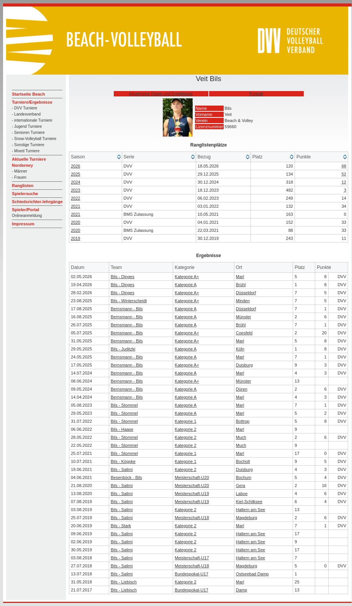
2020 (75, 222)
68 (344, 166)
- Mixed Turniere (25, 151)
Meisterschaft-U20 (192, 477)
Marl (240, 276)
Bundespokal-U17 (191, 574)
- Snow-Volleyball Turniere (34, 139)
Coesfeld (244, 333)
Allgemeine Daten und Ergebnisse (161, 93)
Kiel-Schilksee (249, 501)
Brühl (241, 284)
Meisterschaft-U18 (192, 517)
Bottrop (242, 421)
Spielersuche (25, 193)
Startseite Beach (28, 94)
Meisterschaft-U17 (192, 558)
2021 (75, 206)
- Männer (19, 171)
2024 (75, 182)
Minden (243, 300)
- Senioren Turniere (28, 132)
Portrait (256, 93)
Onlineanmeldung (27, 215)
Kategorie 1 (185, 421)
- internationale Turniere (32, 120)
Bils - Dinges (122, 276)
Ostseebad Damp (252, 574)
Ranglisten (22, 185)
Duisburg (244, 365)
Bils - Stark (121, 525)
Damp (241, 590)
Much (241, 437)
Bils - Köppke (123, 461)
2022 (75, 198)
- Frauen (19, 177)
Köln (240, 349)
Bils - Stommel (124, 405)
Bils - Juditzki (123, 349)
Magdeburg (246, 517)
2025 (75, 174)
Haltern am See (250, 509)
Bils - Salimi (122, 469)
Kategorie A (185, 284)
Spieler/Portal (25, 209)
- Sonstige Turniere (28, 145)
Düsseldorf (246, 292)
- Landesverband (26, 114)
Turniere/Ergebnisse (32, 102)
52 (344, 174)
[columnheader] (95, 157)
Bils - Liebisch (124, 582)
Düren (241, 389)
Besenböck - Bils (126, 477)
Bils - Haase (122, 429)
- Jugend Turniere (27, 126)
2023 (75, 190)
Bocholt (243, 461)
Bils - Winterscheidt (129, 300)
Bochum (243, 477)
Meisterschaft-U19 (192, 493)
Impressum (23, 224)
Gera (240, 485)
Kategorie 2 (185, 429)
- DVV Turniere (24, 108)
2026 (75, 166)
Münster (243, 316)
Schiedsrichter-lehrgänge (37, 201)
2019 (75, 238)
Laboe (242, 493)
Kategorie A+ (187, 276)
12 (344, 182)
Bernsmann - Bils (127, 308)
